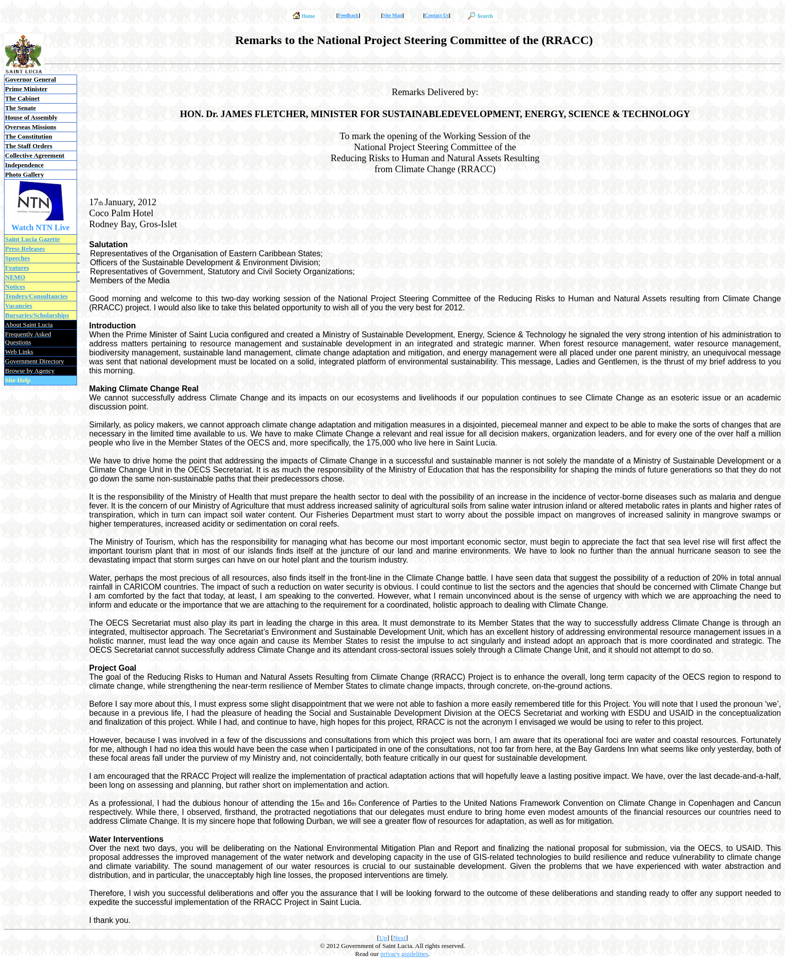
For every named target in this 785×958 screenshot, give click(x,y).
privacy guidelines (404, 953)
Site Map (393, 15)
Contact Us (437, 15)
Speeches (17, 258)
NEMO (15, 277)
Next (399, 937)
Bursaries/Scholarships (37, 315)
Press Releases (25, 248)
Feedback (348, 15)
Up (383, 937)
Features (17, 267)
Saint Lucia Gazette (32, 239)
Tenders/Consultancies (36, 296)
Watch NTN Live (41, 227)
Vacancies (18, 305)
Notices (15, 286)
